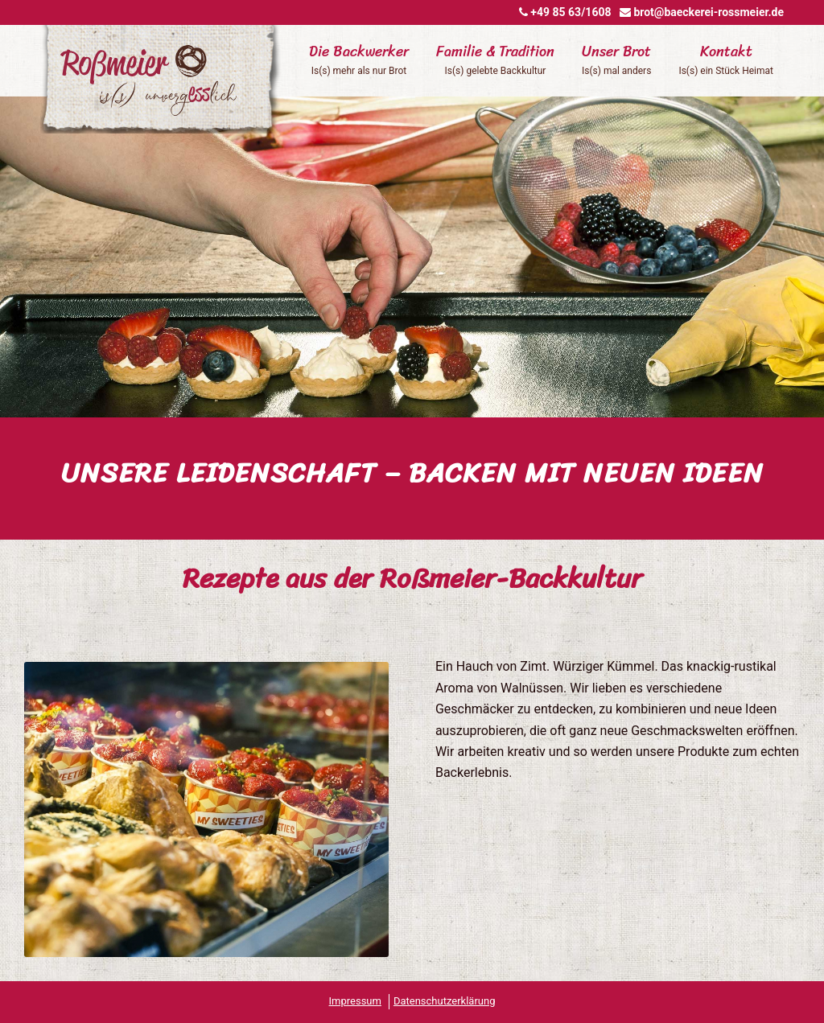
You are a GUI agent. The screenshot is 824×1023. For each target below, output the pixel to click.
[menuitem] (359, 78)
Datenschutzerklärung (444, 1001)
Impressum (355, 1001)
